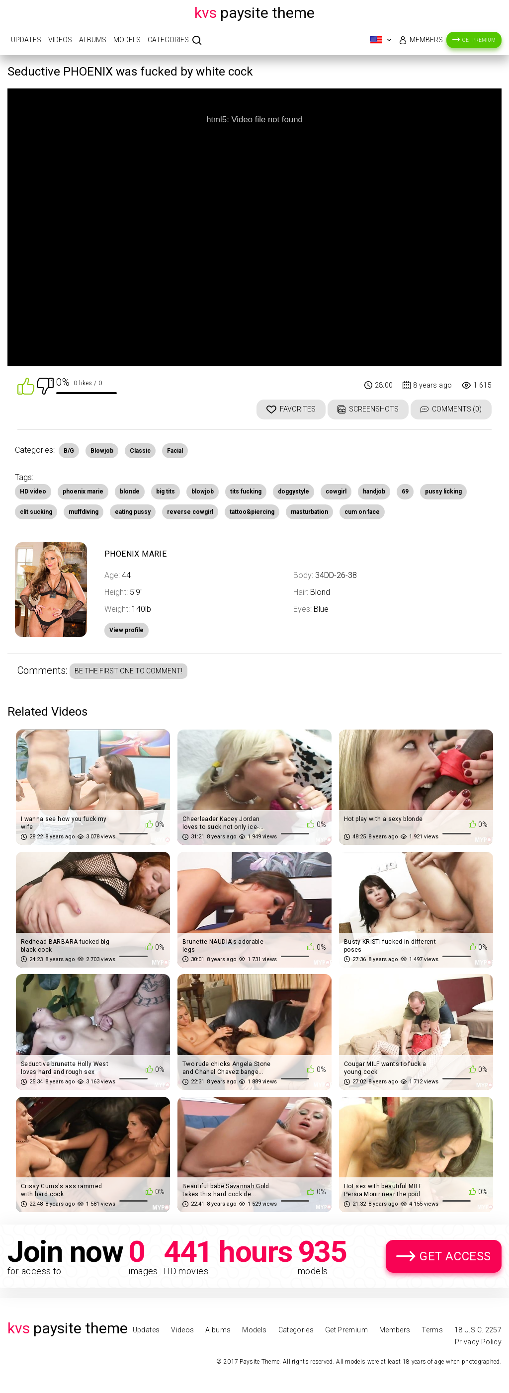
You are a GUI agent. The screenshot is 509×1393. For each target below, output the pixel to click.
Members (426, 40)
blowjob (202, 491)
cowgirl (336, 491)
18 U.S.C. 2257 (478, 1330)
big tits (165, 491)
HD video (33, 491)
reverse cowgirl (190, 511)
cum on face (362, 511)
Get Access (455, 1256)
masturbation (309, 511)
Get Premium (479, 40)
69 (405, 491)
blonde (130, 491)
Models (127, 40)
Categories (168, 40)
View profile (126, 630)
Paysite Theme (254, 12)
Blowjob (101, 450)
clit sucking (36, 511)
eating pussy (133, 511)
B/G (69, 450)
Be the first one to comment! (128, 671)
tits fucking (245, 491)
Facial (175, 450)
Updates (26, 40)
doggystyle (293, 491)
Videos (60, 40)
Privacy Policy (478, 1342)
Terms (432, 1330)
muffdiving (83, 511)
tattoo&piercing (252, 511)
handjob (374, 491)
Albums (92, 40)
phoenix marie (83, 491)
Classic (140, 450)
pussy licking (443, 491)
